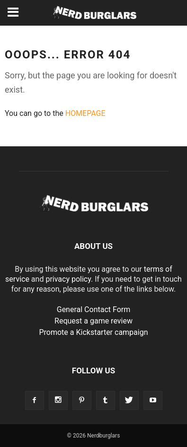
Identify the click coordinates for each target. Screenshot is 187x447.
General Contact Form (94, 309)
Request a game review (93, 320)
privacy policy (68, 279)
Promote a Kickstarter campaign (93, 332)
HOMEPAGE (85, 113)
